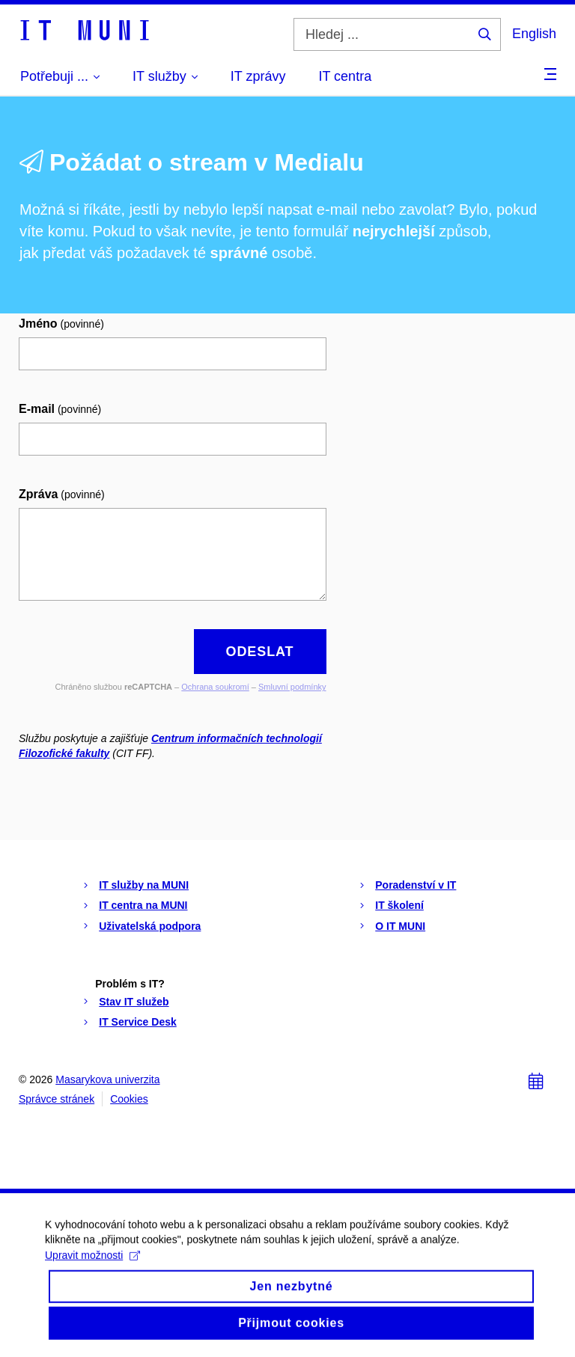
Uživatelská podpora (150, 926)
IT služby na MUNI (144, 885)
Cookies (129, 1099)
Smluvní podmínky (292, 686)
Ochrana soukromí (215, 686)
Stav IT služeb (133, 1002)
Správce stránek (56, 1099)
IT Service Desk (138, 1022)
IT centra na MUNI (143, 905)
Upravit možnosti (92, 1265)
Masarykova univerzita (107, 1079)
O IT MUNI (400, 926)
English (534, 33)
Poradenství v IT (415, 885)
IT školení (399, 905)
